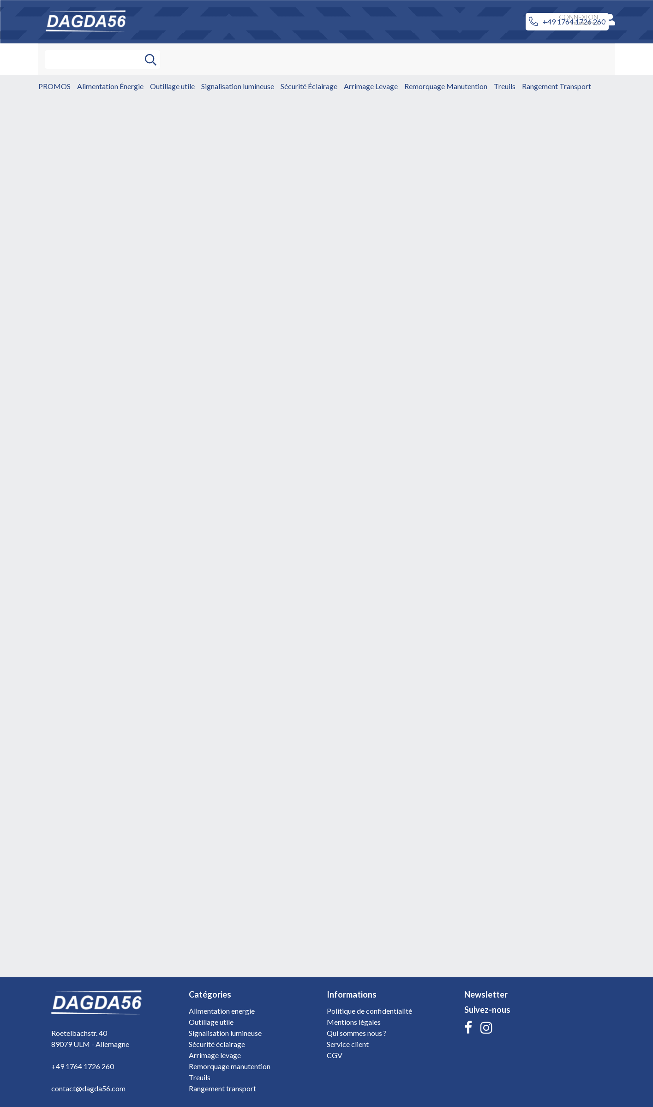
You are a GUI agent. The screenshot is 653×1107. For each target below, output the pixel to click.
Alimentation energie (222, 1010)
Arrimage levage (215, 1055)
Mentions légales (354, 1021)
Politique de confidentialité (369, 1010)
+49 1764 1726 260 (82, 1066)
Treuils (199, 1077)
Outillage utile (211, 1021)
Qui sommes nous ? (357, 1033)
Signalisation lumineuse (225, 1033)
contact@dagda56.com (88, 1088)
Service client (348, 1044)
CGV (334, 1055)
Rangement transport (222, 1088)
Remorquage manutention (229, 1066)
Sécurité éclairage (217, 1044)
